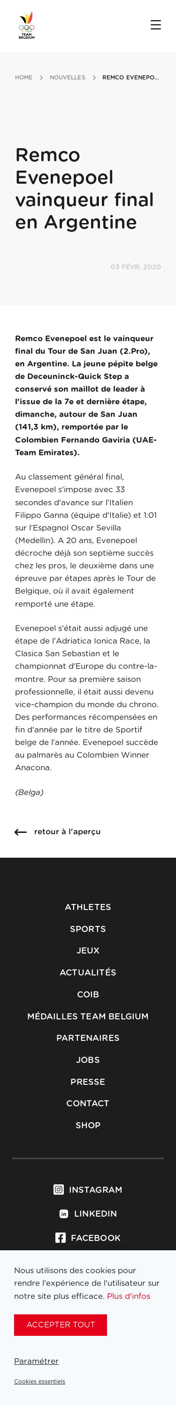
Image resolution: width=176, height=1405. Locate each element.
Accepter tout (60, 1325)
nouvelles (67, 77)
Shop (88, 1126)
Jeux (88, 951)
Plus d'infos (128, 1296)
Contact (87, 1104)
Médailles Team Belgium (88, 1017)
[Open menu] (156, 26)
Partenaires (88, 1038)
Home (23, 77)
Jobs (88, 1060)
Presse (87, 1082)
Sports (88, 929)
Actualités (88, 973)
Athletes (88, 907)
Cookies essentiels (39, 1381)
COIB (88, 995)
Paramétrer (36, 1361)
